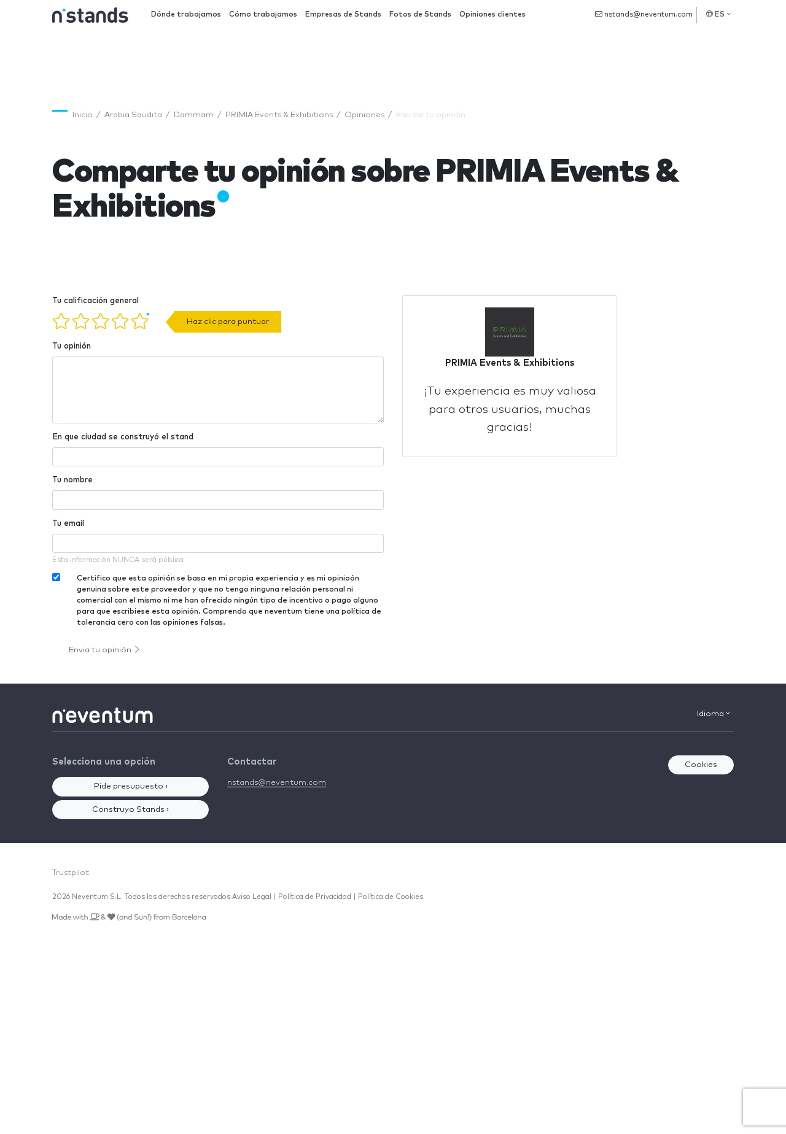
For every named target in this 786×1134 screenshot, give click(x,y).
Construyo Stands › (130, 810)
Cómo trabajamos (263, 14)
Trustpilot (70, 873)
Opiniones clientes (492, 14)
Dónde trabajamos (186, 14)
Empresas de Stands (343, 14)
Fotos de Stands (420, 14)
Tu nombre (72, 480)
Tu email (68, 524)
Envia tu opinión (104, 650)
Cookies (701, 765)
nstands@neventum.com (644, 14)
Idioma (713, 713)
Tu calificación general (95, 301)
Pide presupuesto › (131, 786)
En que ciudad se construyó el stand (122, 437)
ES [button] (718, 14)
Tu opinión (71, 346)
